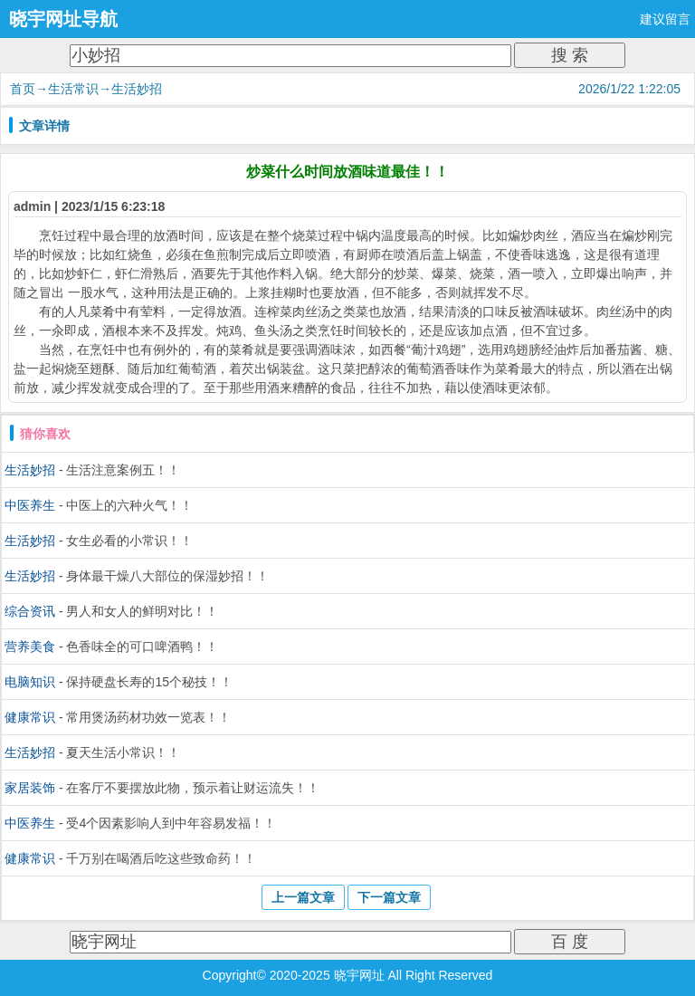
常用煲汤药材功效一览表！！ (148, 717)
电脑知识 (30, 682)
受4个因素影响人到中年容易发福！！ (171, 823)
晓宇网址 (359, 975)
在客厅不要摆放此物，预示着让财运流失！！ (192, 788)
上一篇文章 (303, 897)
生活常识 (73, 88)
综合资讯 (30, 611)
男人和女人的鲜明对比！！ (142, 611)
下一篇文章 (389, 897)
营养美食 (30, 646)
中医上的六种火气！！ (129, 505)
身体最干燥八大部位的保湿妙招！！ (167, 576)
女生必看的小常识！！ (129, 540)
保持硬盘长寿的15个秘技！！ (149, 682)
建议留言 (665, 19)
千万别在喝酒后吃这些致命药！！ (161, 858)
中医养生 (30, 505)
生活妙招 (136, 88)
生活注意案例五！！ (123, 470)
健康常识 (30, 717)
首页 (22, 88)
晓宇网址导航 (63, 19)
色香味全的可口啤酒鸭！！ (142, 646)
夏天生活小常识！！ (123, 752)
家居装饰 (30, 788)
